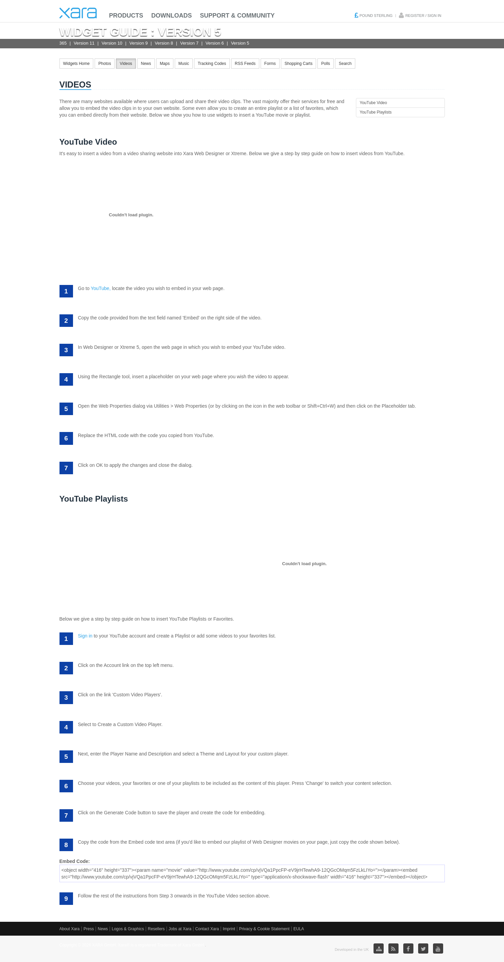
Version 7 (189, 43)
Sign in (85, 636)
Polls (325, 63)
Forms (270, 63)
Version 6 (215, 43)
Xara (78, 13)
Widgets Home (76, 63)
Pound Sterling (376, 16)
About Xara (69, 929)
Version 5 (240, 43)
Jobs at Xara (180, 929)
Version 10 (111, 43)
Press (88, 929)
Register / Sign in (423, 16)
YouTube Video (373, 102)
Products (126, 15)
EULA (298, 929)
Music (183, 63)
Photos (104, 63)
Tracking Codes (212, 63)
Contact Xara (207, 929)
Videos (126, 63)
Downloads (171, 15)
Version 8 (164, 43)
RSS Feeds (245, 63)
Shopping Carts (299, 63)
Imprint (229, 929)
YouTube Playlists (376, 112)
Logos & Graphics (128, 929)
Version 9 (138, 43)
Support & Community (237, 15)
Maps (165, 63)
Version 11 (84, 43)
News (146, 63)
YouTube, (101, 288)
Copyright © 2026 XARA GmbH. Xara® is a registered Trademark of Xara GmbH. (132, 945)
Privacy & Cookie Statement (264, 929)
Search (345, 63)
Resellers (156, 929)
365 (63, 43)
